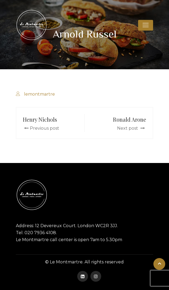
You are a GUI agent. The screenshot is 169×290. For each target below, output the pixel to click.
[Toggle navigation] (145, 25)
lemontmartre (39, 94)
